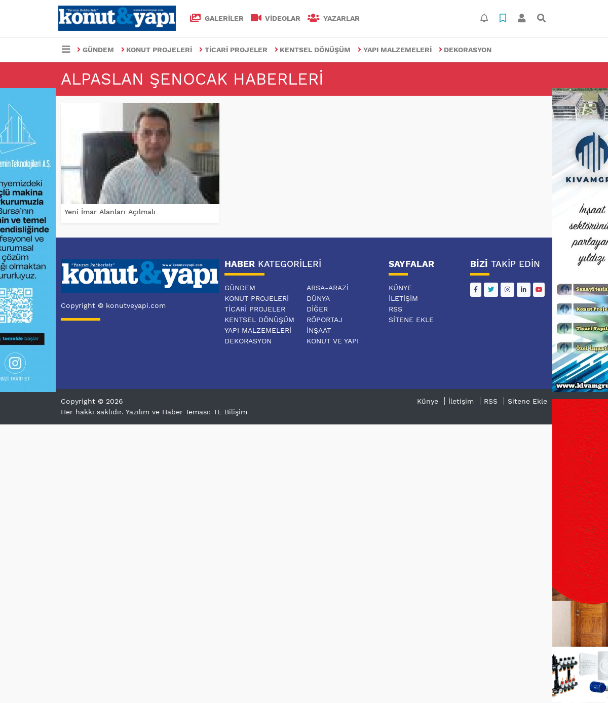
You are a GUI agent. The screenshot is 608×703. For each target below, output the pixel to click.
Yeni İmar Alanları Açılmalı (110, 212)
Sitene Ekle (411, 320)
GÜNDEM (95, 50)
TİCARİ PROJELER (233, 50)
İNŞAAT (319, 330)
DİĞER (317, 309)
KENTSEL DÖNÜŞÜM (313, 50)
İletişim (403, 298)
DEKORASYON (465, 50)
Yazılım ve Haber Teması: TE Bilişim (186, 412)
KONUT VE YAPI (333, 341)
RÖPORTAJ (325, 320)
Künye (400, 288)
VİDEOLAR (276, 18)
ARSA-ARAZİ (328, 288)
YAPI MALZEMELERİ (395, 50)
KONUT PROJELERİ (157, 50)
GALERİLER (217, 18)
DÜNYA (318, 298)
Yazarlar (334, 18)
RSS (395, 309)
